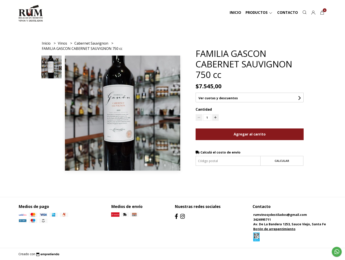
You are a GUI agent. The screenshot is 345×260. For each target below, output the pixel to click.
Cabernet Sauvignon (91, 43)
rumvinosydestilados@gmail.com (280, 215)
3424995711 (262, 219)
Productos (259, 12)
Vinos (63, 43)
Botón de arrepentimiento (274, 229)
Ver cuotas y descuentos (218, 98)
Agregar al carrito (250, 134)
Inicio (235, 12)
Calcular (282, 161)
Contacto (287, 12)
